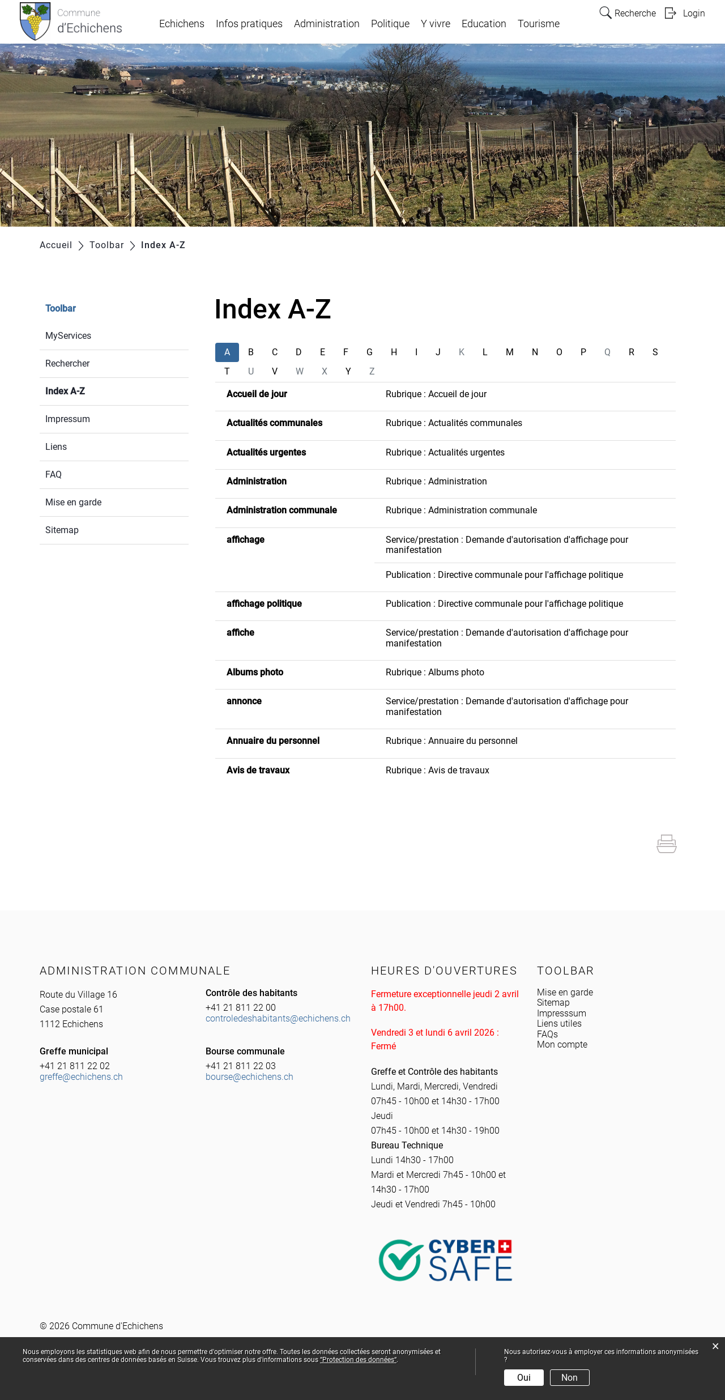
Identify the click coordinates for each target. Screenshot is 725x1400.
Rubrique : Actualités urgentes (445, 452)
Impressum (67, 419)
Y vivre (435, 23)
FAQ (53, 474)
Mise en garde (73, 502)
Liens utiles (559, 1023)
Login (694, 13)
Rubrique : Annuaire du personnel (452, 740)
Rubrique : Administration (436, 481)
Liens (56, 446)
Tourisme (539, 23)
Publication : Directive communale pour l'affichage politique (504, 574)
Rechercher (67, 363)
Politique (390, 23)
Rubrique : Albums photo (435, 672)
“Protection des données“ (358, 1360)
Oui (524, 1377)
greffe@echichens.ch (81, 1076)
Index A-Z (92, 390)
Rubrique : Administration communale (461, 510)
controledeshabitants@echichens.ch (278, 1018)
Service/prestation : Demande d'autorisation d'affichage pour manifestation (507, 544)
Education (484, 23)
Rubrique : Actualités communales (454, 423)
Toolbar (60, 308)
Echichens (181, 23)
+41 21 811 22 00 (241, 1007)
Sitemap (62, 530)
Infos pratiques (249, 23)
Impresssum (561, 1013)
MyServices (68, 335)
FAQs (547, 1034)
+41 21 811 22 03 (241, 1066)
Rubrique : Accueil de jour (436, 394)
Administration (327, 23)
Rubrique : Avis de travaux (437, 770)
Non (569, 1377)
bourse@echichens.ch (249, 1076)
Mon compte (562, 1044)
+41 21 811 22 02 (75, 1066)
